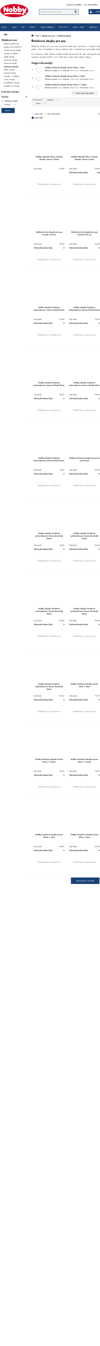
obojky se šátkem (11, 53)
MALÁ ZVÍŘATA (47, 27)
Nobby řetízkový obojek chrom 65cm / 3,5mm (49, 760)
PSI (23, 27)
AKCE (14, 27)
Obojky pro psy (48, 35)
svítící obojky (9, 79)
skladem (53, 99)
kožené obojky (10, 73)
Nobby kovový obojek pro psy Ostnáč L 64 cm (49, 233)
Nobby (10, 104)
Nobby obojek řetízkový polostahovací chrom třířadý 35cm (49, 459)
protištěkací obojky (11, 82)
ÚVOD (4, 27)
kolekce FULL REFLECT (13, 47)
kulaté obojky (9, 56)
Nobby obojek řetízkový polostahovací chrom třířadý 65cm (49, 308)
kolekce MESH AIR (11, 43)
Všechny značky (11, 101)
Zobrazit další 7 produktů (85, 881)
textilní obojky (9, 69)
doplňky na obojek (11, 86)
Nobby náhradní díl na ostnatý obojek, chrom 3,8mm (49, 158)
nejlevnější (38, 113)
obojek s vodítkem (11, 76)
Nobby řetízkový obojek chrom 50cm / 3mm (49, 835)
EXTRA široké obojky (12, 50)
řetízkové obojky (11, 66)
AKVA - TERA (78, 27)
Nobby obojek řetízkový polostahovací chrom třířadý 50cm (49, 384)
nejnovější (38, 117)
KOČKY (32, 27)
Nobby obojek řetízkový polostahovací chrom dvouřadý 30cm (49, 685)
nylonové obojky (10, 60)
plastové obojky (10, 63)
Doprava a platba (73, 4)
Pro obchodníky (90, 4)
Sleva (41, 103)
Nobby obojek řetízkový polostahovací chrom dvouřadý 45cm (49, 610)
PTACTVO (63, 27)
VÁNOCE (93, 27)
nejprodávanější (53, 113)
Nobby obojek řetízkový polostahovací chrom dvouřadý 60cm (49, 534)
